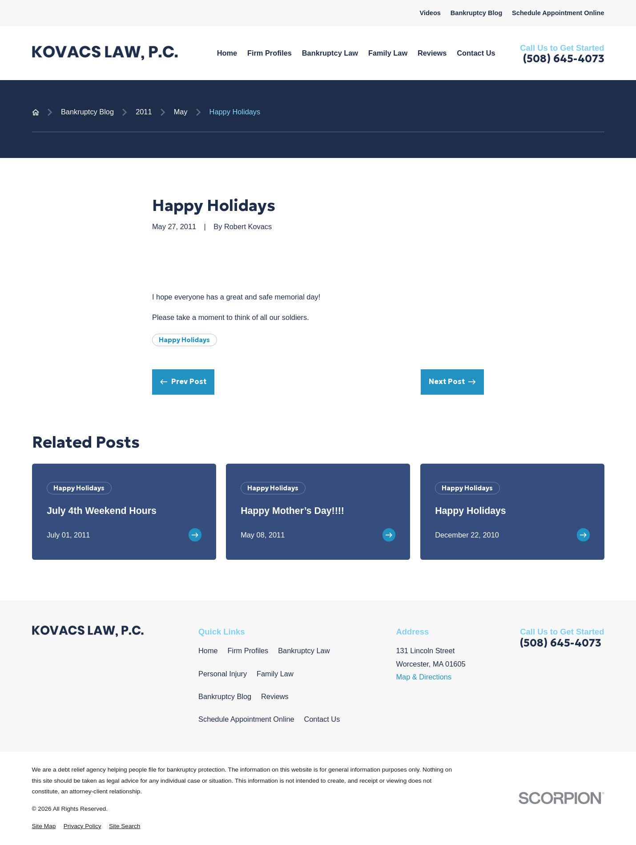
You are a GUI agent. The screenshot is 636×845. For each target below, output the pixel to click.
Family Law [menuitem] (387, 53)
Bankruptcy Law (304, 651)
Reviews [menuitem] (432, 53)
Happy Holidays (184, 340)
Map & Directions (423, 677)
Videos (430, 12)
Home (208, 651)
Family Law (275, 674)
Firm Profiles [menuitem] (269, 53)
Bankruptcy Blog (477, 12)
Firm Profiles (248, 651)
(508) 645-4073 (563, 59)
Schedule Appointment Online (558, 12)
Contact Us (322, 719)
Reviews (275, 696)
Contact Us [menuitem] (476, 53)
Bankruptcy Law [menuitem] (330, 53)
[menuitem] (44, 826)
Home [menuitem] (227, 53)
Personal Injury (222, 674)
